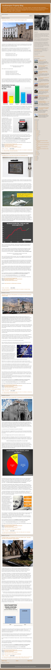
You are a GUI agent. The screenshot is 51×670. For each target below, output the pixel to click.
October (37, 133)
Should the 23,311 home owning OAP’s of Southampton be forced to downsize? (17, 397)
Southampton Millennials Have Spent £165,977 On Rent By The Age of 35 (43, 96)
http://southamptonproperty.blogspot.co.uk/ (10, 278)
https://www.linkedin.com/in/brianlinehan (11, 146)
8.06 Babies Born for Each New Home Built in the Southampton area (15, 155)
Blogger (35, 666)
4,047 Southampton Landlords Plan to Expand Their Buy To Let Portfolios (43, 90)
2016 (36, 156)
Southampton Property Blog (12, 6)
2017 (36, 129)
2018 (36, 128)
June (37, 138)
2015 (36, 157)
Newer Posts (4, 660)
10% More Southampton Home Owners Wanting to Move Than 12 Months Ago (43, 72)
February (37, 153)
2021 (36, 124)
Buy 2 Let (5, 289)
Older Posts (29, 660)
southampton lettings (27, 289)
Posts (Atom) (7, 662)
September (37, 134)
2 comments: (7, 530)
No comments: (7, 390)
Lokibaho (28, 666)
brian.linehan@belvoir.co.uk (38, 49)
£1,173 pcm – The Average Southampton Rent (42, 60)
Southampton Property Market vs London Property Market (43, 66)
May (36, 139)
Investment (11, 289)
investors (15, 289)
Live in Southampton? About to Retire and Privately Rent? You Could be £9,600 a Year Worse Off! (43, 84)
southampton (22, 289)
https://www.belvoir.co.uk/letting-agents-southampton (13, 283)
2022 (36, 123)
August (37, 135)
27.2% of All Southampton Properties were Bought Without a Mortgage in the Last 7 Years (43, 108)
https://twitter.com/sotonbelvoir (9, 145)
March (37, 152)
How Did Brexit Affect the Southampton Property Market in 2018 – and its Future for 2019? (43, 102)
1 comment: (6, 148)
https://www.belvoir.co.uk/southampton (39, 56)
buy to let (8, 289)
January (37, 154)
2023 (36, 122)
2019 (36, 127)
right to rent (18, 289)
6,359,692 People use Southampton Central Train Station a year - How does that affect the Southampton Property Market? (16, 538)
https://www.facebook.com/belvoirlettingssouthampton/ (13, 144)
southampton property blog (5, 290)
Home (17, 660)
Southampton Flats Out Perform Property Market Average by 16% (14, 19)
